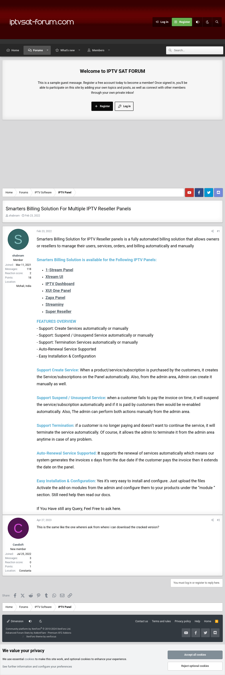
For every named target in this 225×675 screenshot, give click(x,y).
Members (98, 50)
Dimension (15, 621)
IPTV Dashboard (59, 283)
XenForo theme (34, 636)
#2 (218, 520)
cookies (29, 659)
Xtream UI (54, 276)
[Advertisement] (112, 155)
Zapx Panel (55, 297)
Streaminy (54, 304)
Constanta (25, 570)
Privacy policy (183, 621)
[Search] (217, 22)
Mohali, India (23, 286)
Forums (38, 50)
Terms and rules (161, 621)
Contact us (141, 621)
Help (197, 621)
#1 (218, 231)
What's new (67, 50)
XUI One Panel (58, 290)
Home (15, 50)
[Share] (212, 231)
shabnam (14, 215)
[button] (47, 50)
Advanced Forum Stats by (38, 632)
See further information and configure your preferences (37, 666)
